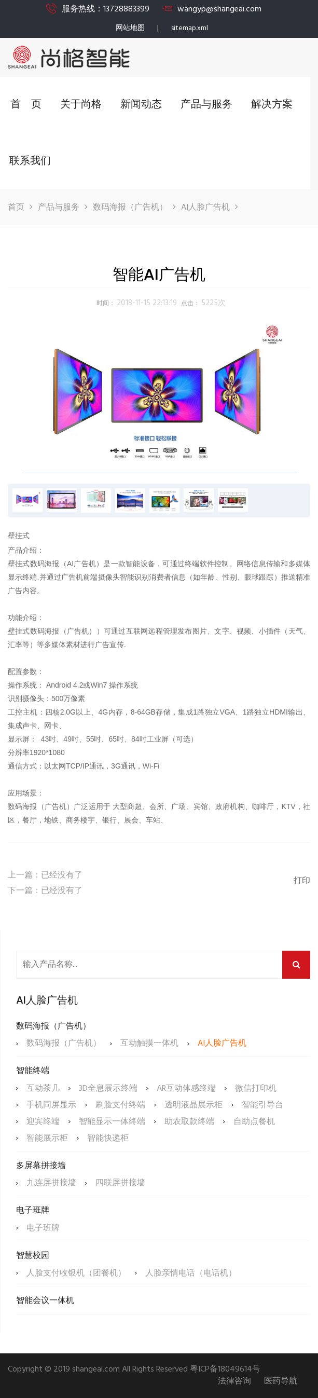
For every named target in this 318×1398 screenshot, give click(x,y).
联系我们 (30, 161)
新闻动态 (141, 105)
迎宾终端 (43, 1122)
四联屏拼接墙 (120, 1183)
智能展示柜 (47, 1138)
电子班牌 (43, 1228)
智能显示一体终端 (112, 1122)
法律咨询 (234, 1382)
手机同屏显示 (51, 1105)
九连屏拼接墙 (51, 1183)
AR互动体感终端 (186, 1088)
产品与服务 (206, 105)
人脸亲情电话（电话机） (191, 1273)
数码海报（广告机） (130, 207)
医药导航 (280, 1382)
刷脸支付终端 (120, 1105)
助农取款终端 (189, 1122)
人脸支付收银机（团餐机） (76, 1273)
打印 (302, 881)
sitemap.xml (189, 28)
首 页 (26, 105)
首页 (16, 207)
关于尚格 (81, 105)
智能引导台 (262, 1105)
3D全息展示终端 (108, 1088)
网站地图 (130, 28)
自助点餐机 (254, 1122)
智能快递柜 (108, 1138)
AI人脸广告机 (205, 207)
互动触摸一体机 (149, 1043)
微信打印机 (255, 1088)
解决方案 (272, 105)
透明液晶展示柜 (193, 1105)
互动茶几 (43, 1088)
